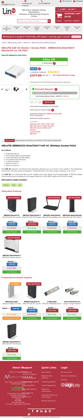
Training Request (29, 378)
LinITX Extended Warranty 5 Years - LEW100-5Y (52, 96)
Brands (77, 27)
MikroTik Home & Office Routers (42, 126)
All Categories (6, 28)
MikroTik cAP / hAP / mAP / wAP (42, 124)
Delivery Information (30, 382)
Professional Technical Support (29, 373)
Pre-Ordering (27, 393)
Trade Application (49, 382)
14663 (49, 110)
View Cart (68, 21)
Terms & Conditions (68, 376)
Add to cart (32, 224)
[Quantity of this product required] (36, 102)
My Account (46, 372)
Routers (57, 27)
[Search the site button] (49, 21)
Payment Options (29, 389)
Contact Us (26, 397)
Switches (47, 27)
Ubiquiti (17, 27)
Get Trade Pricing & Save (64, 75)
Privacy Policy (66, 372)
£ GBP (62, 9)
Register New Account (47, 377)
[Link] (32, 411)
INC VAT (72, 9)
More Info (12, 224)
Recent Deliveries (48, 401)
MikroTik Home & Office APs (40, 128)
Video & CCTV (67, 28)
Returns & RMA (28, 385)
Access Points (36, 28)
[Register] (78, 1)
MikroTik (27, 27)
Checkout (76, 21)
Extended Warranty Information (49, 396)
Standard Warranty (44, 93)
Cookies (64, 380)
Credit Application (49, 385)
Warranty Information (46, 390)
